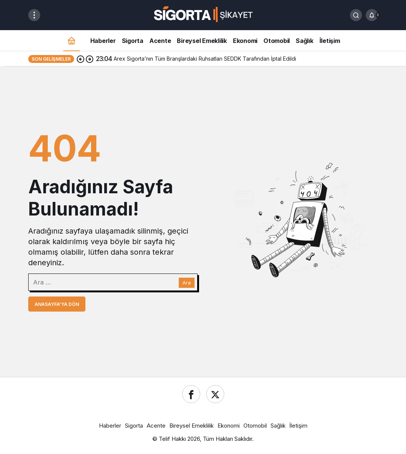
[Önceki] (80, 58)
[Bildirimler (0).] (372, 15)
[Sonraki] (89, 58)
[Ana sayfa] (71, 40)
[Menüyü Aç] (34, 15)
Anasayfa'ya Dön (57, 304)
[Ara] (356, 15)
